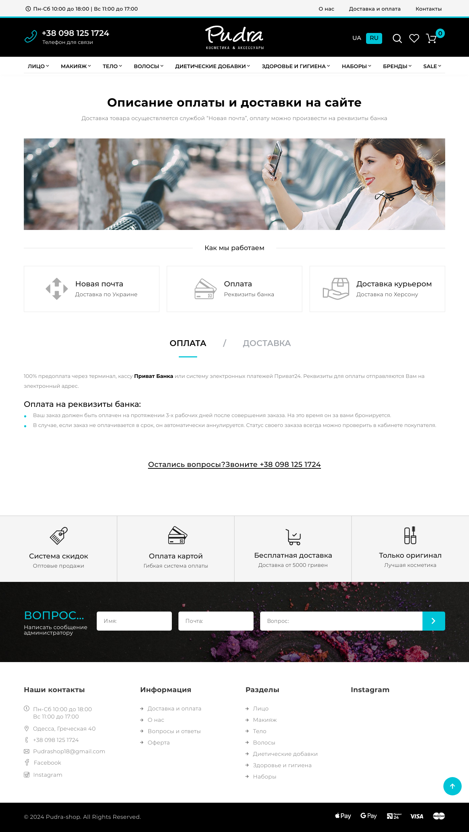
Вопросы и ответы (170, 731)
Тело (112, 66)
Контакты (429, 8)
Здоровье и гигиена (296, 66)
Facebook (42, 762)
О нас (327, 8)
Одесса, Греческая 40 (60, 728)
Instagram (43, 774)
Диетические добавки (212, 66)
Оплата (188, 343)
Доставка (267, 343)
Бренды (397, 66)
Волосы (148, 66)
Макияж (76, 66)
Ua (356, 38)
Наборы (356, 66)
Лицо (38, 66)
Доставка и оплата (375, 8)
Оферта (155, 742)
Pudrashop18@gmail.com (65, 751)
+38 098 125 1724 (75, 33)
